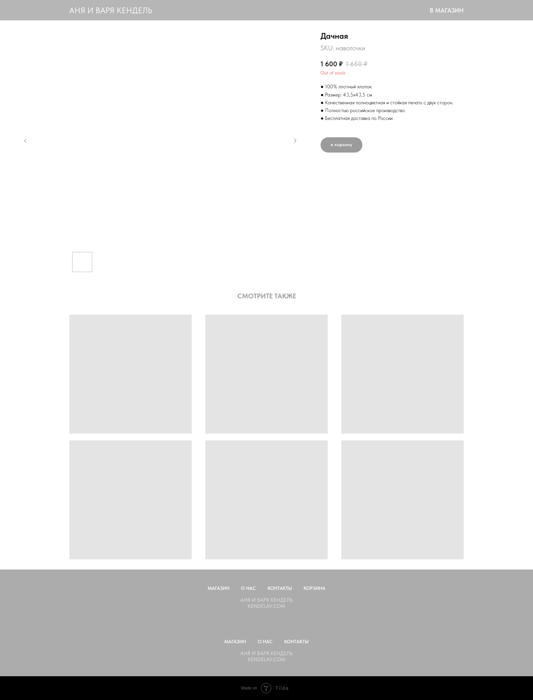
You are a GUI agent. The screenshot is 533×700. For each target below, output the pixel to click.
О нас (248, 588)
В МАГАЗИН (447, 10)
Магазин (218, 588)
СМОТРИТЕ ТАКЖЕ (266, 296)
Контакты (280, 588)
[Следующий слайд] (295, 141)
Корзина (314, 588)
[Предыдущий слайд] (25, 141)
